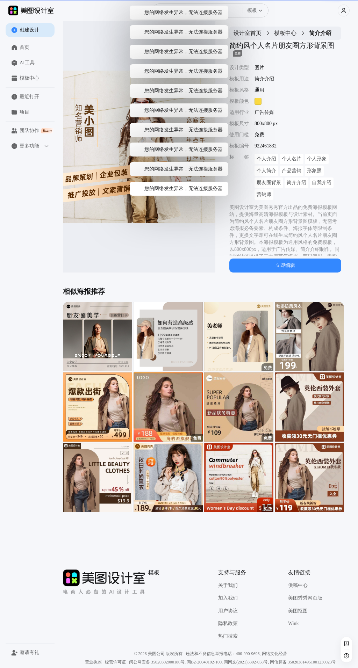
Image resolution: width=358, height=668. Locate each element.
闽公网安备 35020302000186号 (157, 662)
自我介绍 (321, 182)
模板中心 (25, 78)
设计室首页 (248, 33)
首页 (20, 47)
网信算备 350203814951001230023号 (303, 662)
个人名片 (291, 158)
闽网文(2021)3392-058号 (246, 662)
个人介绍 (266, 158)
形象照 (314, 170)
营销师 (264, 194)
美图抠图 (298, 610)
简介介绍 (296, 182)
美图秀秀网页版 (305, 598)
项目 (20, 112)
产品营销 (291, 170)
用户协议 (228, 610)
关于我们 (228, 585)
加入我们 (228, 598)
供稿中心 (298, 585)
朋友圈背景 (269, 182)
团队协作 (32, 131)
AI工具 (23, 63)
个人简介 (266, 170)
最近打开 (25, 97)
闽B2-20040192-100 (204, 662)
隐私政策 (228, 623)
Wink (293, 623)
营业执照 (93, 662)
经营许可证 (115, 662)
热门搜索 (228, 636)
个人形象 (317, 158)
